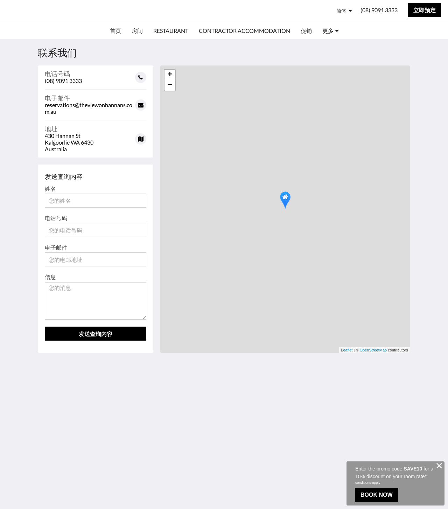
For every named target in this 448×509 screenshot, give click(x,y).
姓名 (50, 188)
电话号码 (56, 218)
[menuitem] (115, 31)
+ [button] (170, 75)
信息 (50, 276)
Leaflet (346, 350)
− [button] (170, 85)
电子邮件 (56, 247)
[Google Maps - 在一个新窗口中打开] (95, 136)
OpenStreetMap (373, 350)
